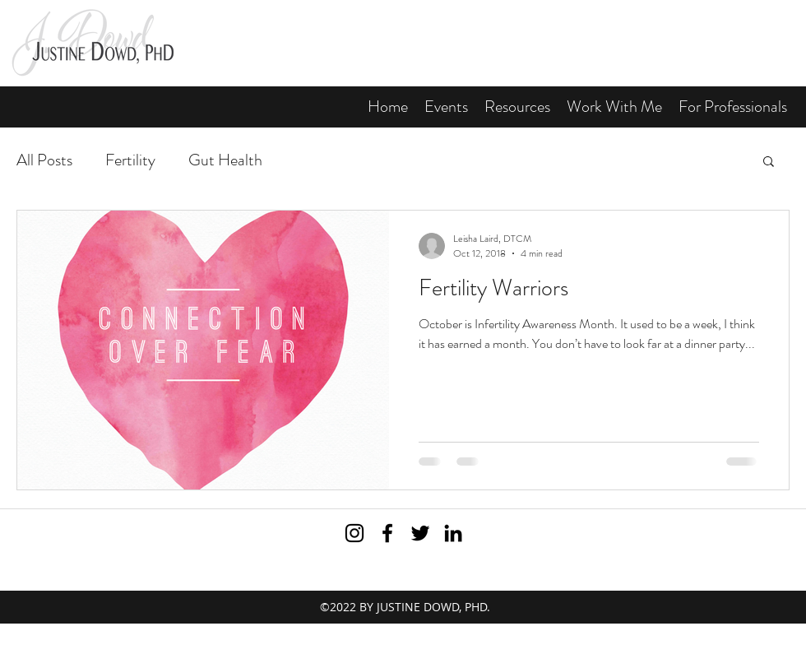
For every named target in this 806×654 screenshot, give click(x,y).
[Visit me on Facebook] (387, 533)
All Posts (44, 160)
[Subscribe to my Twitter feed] (420, 533)
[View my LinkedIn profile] (453, 533)
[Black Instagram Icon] (354, 533)
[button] (517, 107)
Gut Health (225, 160)
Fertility (130, 160)
